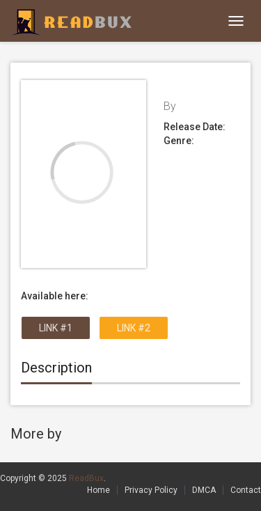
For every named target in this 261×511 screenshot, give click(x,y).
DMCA (204, 490)
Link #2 (133, 327)
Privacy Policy (151, 490)
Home (98, 490)
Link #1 (55, 327)
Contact (245, 490)
